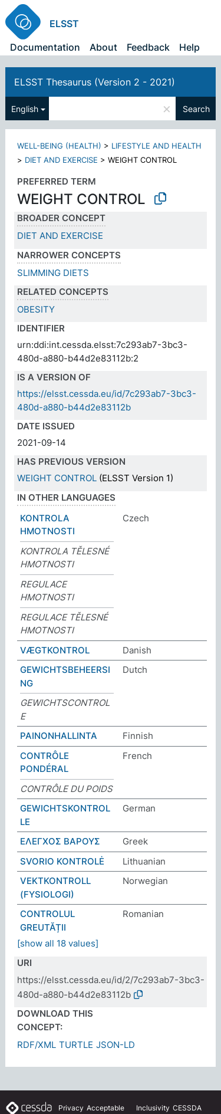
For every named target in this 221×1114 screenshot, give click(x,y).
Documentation (45, 47)
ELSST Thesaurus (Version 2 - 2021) (94, 82)
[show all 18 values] (57, 943)
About (103, 47)
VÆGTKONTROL (55, 650)
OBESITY (36, 309)
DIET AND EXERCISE (61, 160)
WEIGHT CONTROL (57, 478)
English (24, 109)
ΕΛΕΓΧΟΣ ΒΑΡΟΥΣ (60, 841)
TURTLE (76, 1044)
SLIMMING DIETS (53, 272)
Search (196, 109)
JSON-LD (115, 1044)
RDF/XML (36, 1044)
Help (189, 47)
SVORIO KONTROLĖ (62, 861)
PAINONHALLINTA (58, 735)
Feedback (148, 47)
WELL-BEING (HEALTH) (59, 145)
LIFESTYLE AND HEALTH (156, 145)
